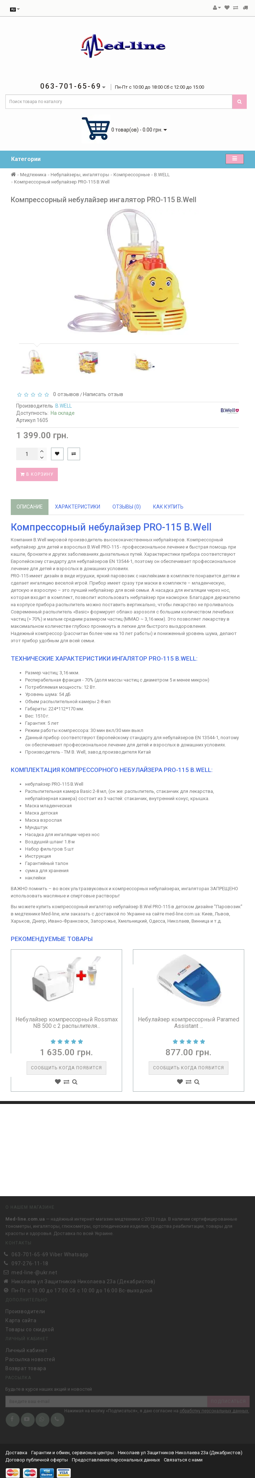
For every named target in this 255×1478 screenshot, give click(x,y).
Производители (25, 1310)
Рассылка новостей (30, 1358)
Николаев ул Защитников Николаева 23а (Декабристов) (180, 1452)
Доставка (16, 1452)
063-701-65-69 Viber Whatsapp (50, 1253)
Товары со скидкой (29, 1328)
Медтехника (33, 174)
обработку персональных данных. (214, 1409)
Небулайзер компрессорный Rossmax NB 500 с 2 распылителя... (66, 1022)
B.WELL (162, 174)
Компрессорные (131, 174)
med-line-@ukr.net (34, 1271)
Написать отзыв (103, 394)
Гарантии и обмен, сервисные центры (72, 1452)
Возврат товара (25, 1367)
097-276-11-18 (29, 1262)
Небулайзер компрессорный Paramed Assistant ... (188, 1022)
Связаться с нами (183, 1460)
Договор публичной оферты (36, 1460)
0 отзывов (64, 394)
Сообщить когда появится (66, 1067)
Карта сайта (21, 1319)
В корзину (37, 474)
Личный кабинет (26, 1348)
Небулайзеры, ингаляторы (80, 174)
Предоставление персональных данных (116, 1460)
